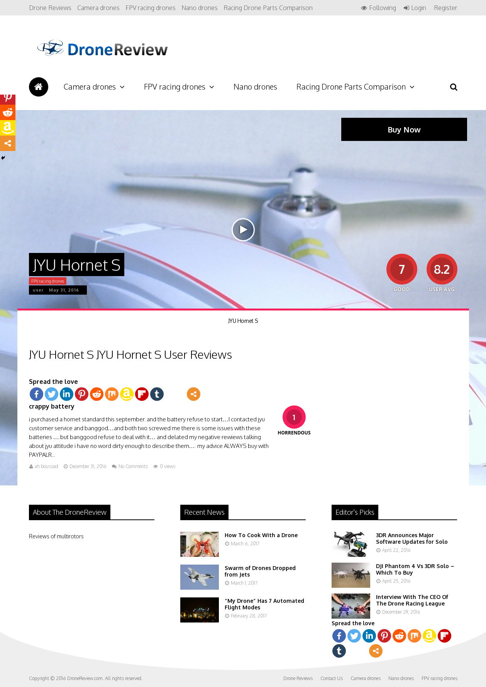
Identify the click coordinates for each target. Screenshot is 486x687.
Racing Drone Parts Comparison (268, 8)
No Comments (133, 466)
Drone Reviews (50, 8)
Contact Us (331, 678)
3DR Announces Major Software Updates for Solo (412, 538)
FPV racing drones (150, 8)
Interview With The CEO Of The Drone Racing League (412, 600)
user (38, 290)
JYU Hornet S (243, 320)
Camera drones (98, 8)
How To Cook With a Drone (261, 535)
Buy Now (404, 129)
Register (445, 8)
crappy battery (52, 406)
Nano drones (199, 8)
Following (382, 8)
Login (418, 8)
